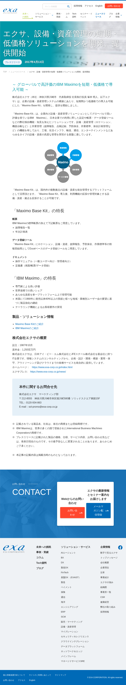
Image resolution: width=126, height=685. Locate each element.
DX (62, 562)
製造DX (64, 567)
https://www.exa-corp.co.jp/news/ (48, 371)
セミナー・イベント (86, 15)
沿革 (102, 572)
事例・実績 (59, 15)
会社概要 (104, 562)
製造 (63, 582)
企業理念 (104, 567)
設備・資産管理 (68, 626)
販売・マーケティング (71, 622)
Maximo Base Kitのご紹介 (29, 324)
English (99, 6)
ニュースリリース (100, 15)
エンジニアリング (69, 607)
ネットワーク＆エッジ (71, 651)
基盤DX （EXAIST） (71, 577)
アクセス (89, 6)
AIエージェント (68, 552)
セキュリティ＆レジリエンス (75, 636)
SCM (63, 616)
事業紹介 (104, 577)
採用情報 (78, 6)
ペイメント (66, 587)
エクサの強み (106, 582)
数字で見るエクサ (109, 552)
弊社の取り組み (107, 607)
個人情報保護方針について (14, 675)
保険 (63, 592)
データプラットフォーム (73, 646)
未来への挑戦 (43, 547)
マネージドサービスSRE (73, 661)
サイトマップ (60, 675)
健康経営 (104, 602)
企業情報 (118, 15)
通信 (63, 597)
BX (62, 557)
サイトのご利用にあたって (40, 675)
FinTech (64, 572)
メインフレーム (68, 656)
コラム (68, 15)
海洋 (63, 602)
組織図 (103, 587)
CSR (102, 597)
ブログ (111, 15)
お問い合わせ (113, 6)
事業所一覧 (105, 592)
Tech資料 (74, 15)
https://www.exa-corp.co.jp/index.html (52, 367)
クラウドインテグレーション (75, 641)
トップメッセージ (109, 557)
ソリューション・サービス (43, 15)
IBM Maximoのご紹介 (27, 328)
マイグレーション (69, 631)
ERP (63, 612)
